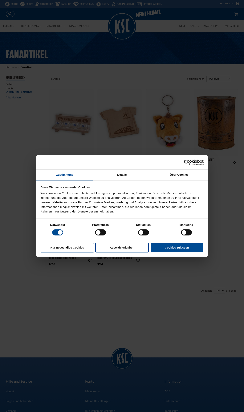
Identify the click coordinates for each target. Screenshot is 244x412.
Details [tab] (122, 174)
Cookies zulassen (177, 247)
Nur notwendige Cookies (67, 247)
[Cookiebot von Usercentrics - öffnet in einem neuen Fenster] (187, 162)
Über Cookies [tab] (179, 174)
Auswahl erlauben (122, 247)
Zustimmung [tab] (65, 174)
